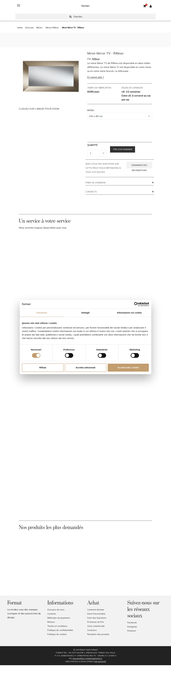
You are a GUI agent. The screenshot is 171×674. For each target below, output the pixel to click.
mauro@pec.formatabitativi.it (87, 658)
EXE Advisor (100, 661)
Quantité (92, 145)
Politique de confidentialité (60, 630)
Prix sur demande (123, 149)
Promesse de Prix (95, 622)
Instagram (132, 626)
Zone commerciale (96, 626)
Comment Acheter (95, 609)
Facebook (132, 622)
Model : (91, 110)
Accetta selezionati (85, 367)
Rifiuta (42, 367)
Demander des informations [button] (139, 166)
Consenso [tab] (41, 312)
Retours (51, 622)
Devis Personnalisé (96, 613)
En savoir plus (94, 77)
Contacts (51, 613)
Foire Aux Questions (96, 618)
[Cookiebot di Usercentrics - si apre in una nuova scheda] (136, 304)
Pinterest (131, 630)
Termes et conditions (57, 626)
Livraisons (92, 630)
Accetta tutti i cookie (128, 367)
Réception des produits (98, 634)
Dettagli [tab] (85, 312)
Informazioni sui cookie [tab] (129, 312)
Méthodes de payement (58, 618)
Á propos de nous (55, 609)
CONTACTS (91, 192)
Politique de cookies (57, 634)
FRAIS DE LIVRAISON (96, 183)
